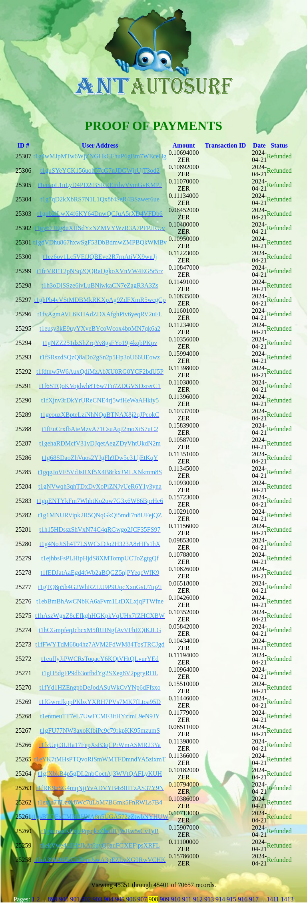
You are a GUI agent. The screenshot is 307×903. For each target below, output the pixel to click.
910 (176, 899)
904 (109, 899)
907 (142, 899)
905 (120, 899)
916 (243, 899)
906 (131, 899)
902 (86, 899)
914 (221, 899)
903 (98, 899)
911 (187, 899)
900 (64, 899)
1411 (273, 899)
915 (232, 899)
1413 (287, 899)
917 (254, 899)
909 (165, 899)
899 (52, 899)
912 (198, 899)
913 (209, 899)
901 (75, 899)
